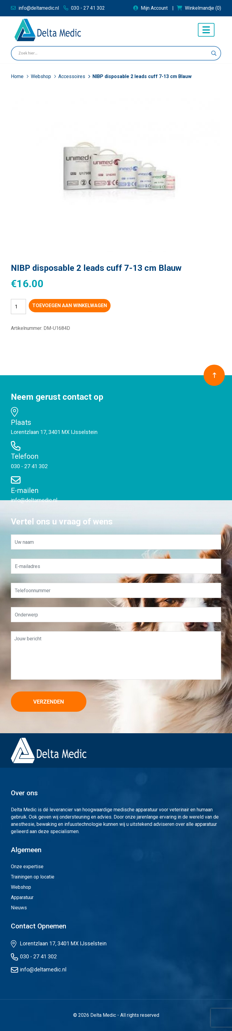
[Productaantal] (18, 306)
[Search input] (113, 53)
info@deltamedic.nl (34, 500)
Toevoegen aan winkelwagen (69, 305)
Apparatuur (22, 897)
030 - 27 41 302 (29, 466)
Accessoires (72, 76)
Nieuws (19, 908)
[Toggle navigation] (206, 30)
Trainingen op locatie (32, 877)
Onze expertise (27, 866)
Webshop (41, 76)
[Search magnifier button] (214, 53)
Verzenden (48, 701)
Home (18, 76)
